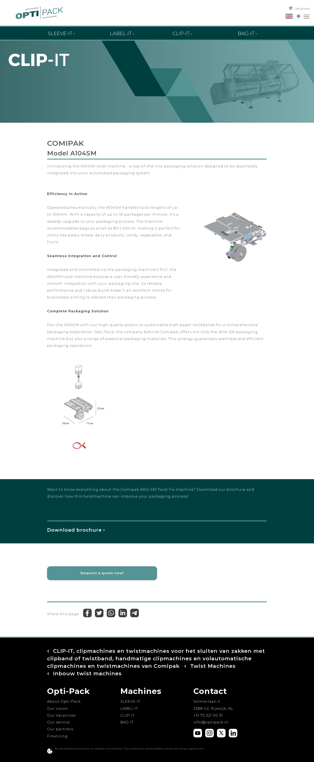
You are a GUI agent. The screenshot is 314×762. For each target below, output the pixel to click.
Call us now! (299, 8)
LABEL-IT (129, 708)
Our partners (60, 729)
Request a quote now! (102, 573)
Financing (57, 736)
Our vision (57, 708)
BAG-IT (127, 722)
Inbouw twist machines (193, 673)
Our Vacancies (61, 715)
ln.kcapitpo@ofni (210, 722)
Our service (58, 722)
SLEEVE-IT (130, 701)
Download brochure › (76, 530)
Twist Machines (115, 673)
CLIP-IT (127, 715)
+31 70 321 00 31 (208, 715)
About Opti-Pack (64, 701)
